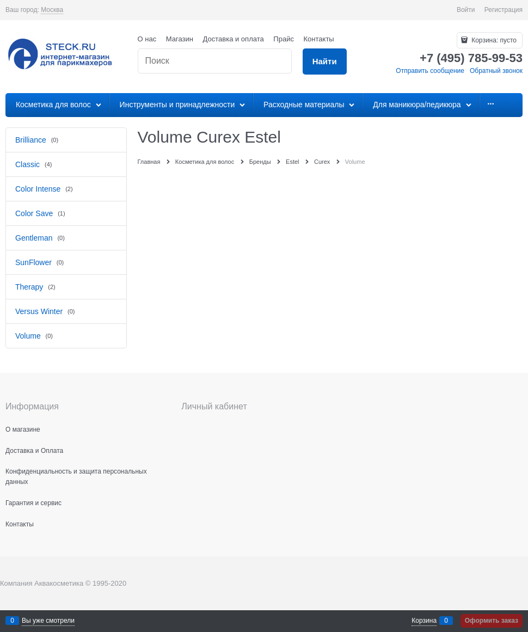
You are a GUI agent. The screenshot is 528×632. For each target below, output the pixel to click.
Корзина (424, 620)
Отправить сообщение (430, 71)
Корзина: (493, 40)
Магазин (179, 39)
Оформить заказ (491, 620)
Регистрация (503, 10)
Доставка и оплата (233, 39)
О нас (147, 39)
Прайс (283, 39)
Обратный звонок (496, 71)
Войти (466, 10)
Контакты (319, 39)
